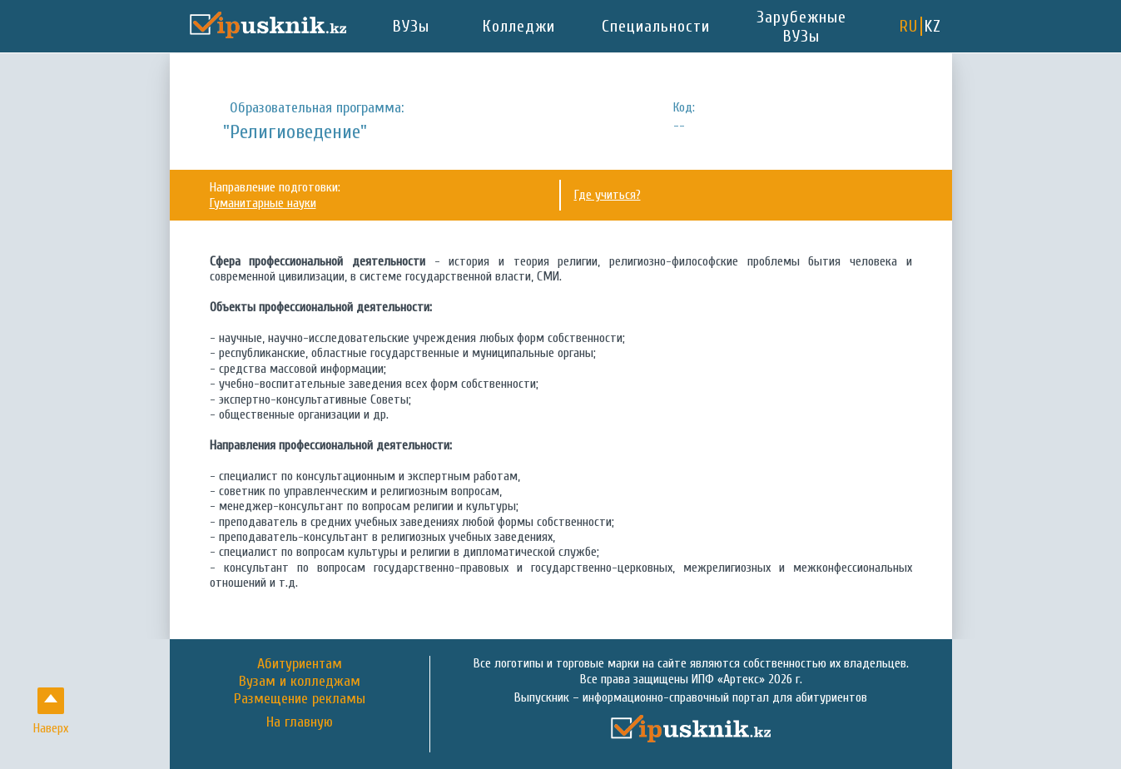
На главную (299, 722)
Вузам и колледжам (299, 681)
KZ (933, 26)
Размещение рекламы (299, 698)
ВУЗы (411, 26)
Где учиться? (607, 194)
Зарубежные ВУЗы (801, 26)
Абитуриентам (299, 663)
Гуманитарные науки (263, 203)
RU (909, 26)
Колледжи (519, 26)
